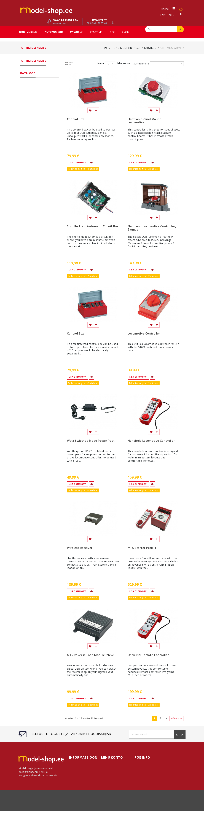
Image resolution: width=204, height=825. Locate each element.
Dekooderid (37, 112)
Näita (100, 63)
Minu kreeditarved (112, 772)
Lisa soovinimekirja (90, 110)
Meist (139, 812)
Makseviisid (152, 812)
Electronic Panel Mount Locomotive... (144, 121)
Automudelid (54, 31)
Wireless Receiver (80, 548)
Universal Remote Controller (148, 655)
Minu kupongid (110, 784)
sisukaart (167, 812)
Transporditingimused (66, 812)
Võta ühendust (41, 812)
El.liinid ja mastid (40, 126)
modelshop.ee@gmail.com (164, 780)
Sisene (165, 9)
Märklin (29, 75)
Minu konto (112, 757)
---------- (32, 207)
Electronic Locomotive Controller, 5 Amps (152, 228)
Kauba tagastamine (94, 812)
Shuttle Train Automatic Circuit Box (93, 226)
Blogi (126, 31)
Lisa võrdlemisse (96, 110)
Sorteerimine (141, 63)
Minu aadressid (110, 776)
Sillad (34, 131)
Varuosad (36, 117)
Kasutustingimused (121, 812)
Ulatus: (25, 192)
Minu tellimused (111, 768)
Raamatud (36, 122)
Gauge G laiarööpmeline (42, 89)
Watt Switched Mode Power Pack (91, 441)
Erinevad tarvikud (41, 103)
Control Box (75, 119)
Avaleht (105, 764)
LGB (27, 80)
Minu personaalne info (114, 780)
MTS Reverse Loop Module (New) (90, 655)
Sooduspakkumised (34, 163)
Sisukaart (74, 788)
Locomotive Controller (144, 333)
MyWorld (76, 31)
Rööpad (32, 94)
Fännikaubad (32, 145)
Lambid (35, 140)
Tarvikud (33, 99)
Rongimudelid (27, 31)
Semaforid (36, 136)
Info (112, 31)
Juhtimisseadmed (40, 108)
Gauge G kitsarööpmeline (42, 85)
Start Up (96, 31)
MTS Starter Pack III (142, 548)
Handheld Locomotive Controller (151, 441)
